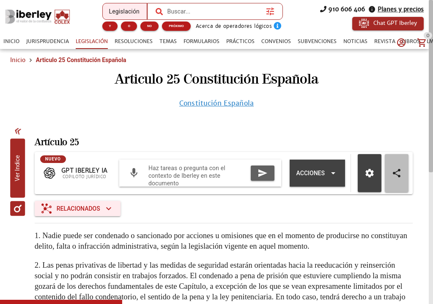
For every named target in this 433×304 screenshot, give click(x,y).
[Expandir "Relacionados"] (78, 208)
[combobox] (214, 11)
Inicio (17, 60)
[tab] (11, 41)
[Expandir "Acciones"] (317, 173)
